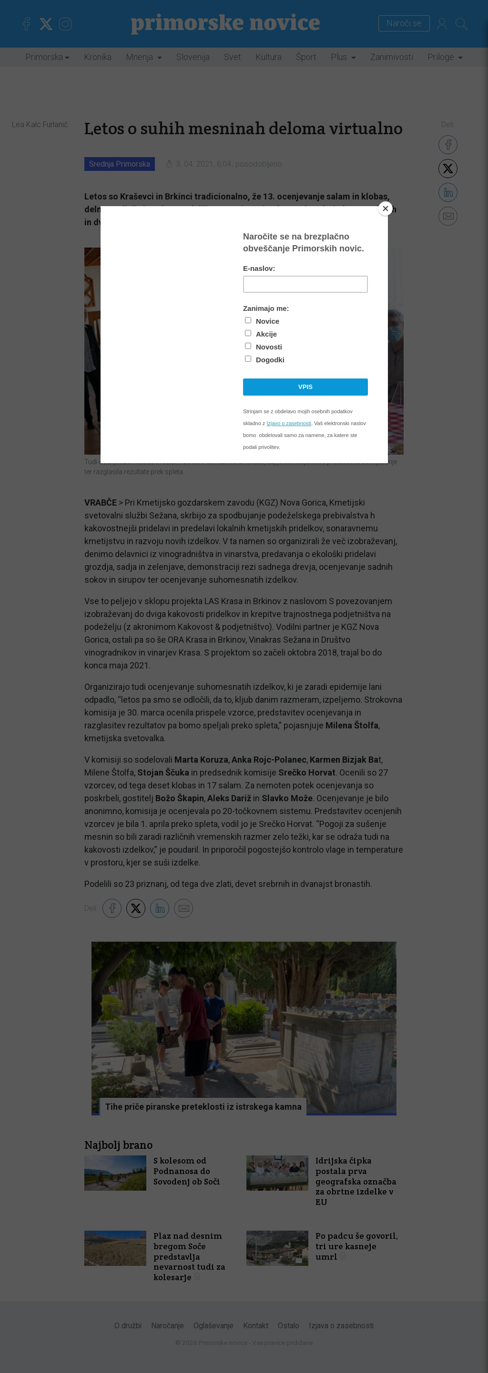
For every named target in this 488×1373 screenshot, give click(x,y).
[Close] (385, 208)
